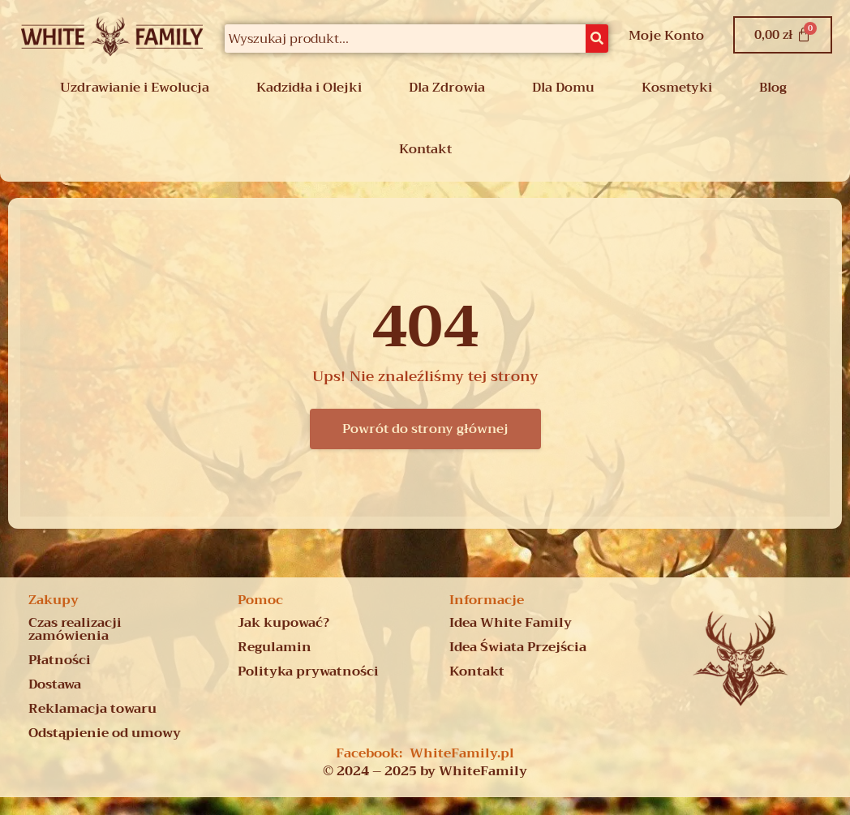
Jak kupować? (283, 622)
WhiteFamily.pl (462, 753)
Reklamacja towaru (92, 708)
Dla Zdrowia (447, 87)
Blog (773, 87)
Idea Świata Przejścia (517, 647)
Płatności (59, 660)
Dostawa (54, 684)
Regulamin (274, 647)
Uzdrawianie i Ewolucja (134, 87)
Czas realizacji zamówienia (75, 629)
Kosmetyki (677, 87)
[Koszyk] (782, 35)
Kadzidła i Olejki (309, 87)
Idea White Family (510, 622)
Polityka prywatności (308, 671)
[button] (138, 87)
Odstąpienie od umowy (104, 733)
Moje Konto (666, 35)
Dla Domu (563, 87)
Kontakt (425, 149)
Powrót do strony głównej (425, 429)
